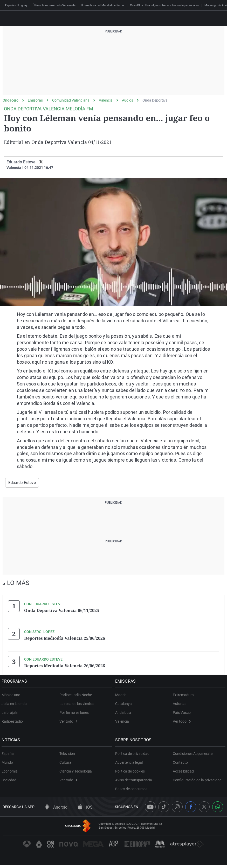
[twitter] (41, 162)
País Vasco (182, 712)
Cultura (65, 762)
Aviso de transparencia (134, 779)
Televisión (67, 753)
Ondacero (10, 100)
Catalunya (124, 703)
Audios (127, 100)
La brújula (11, 712)
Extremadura (183, 694)
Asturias (179, 703)
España (9, 753)
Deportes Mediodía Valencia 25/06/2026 (64, 638)
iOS (85, 806)
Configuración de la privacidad (197, 779)
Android (56, 806)
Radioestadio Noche (75, 694)
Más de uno (12, 694)
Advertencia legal (130, 762)
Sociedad (10, 779)
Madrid (122, 694)
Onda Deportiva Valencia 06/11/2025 (61, 610)
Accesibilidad (183, 770)
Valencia (106, 100)
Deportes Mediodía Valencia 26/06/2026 (64, 665)
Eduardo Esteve (21, 161)
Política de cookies (131, 770)
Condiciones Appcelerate (192, 753)
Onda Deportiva (155, 100)
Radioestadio (13, 720)
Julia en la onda (15, 703)
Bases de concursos (132, 788)
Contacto (180, 762)
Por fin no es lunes (74, 712)
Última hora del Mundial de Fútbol (103, 5)
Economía (11, 770)
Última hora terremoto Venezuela (54, 5)
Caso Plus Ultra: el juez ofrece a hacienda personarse (164, 5)
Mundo (8, 762)
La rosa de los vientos (76, 703)
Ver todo (68, 720)
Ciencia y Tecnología (75, 770)
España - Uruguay (16, 5)
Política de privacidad (133, 753)
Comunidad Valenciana (71, 100)
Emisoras (35, 100)
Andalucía (124, 712)
